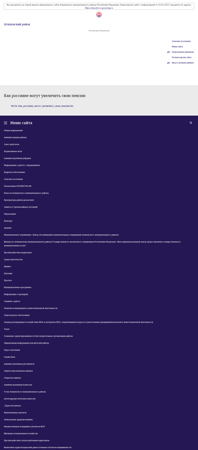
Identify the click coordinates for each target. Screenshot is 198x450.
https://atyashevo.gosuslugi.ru (99, 7)
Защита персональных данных (18, 371)
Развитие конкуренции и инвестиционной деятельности (30, 308)
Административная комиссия (18, 385)
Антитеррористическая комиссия (19, 399)
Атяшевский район (17, 24)
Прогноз (8, 280)
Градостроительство (13, 259)
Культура (8, 221)
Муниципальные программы (17, 287)
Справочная (9, 357)
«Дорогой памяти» (12, 406)
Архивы (8, 228)
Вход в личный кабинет (183, 63)
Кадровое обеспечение (14, 172)
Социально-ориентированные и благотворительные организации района (38, 336)
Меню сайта (177, 47)
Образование (10, 214)
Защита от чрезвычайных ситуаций (21, 207)
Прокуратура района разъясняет (19, 200)
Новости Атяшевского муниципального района (26, 193)
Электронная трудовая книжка (18, 420)
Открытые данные (12, 378)
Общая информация (13, 130)
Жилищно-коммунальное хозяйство (21, 433)
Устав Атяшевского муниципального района (25, 392)
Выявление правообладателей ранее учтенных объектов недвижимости (37, 447)
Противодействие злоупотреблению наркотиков (26, 440)
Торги (7, 329)
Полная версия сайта (181, 57)
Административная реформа (17, 158)
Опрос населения (12, 350)
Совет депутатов (11, 144)
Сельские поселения (181, 41)
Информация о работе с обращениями (22, 165)
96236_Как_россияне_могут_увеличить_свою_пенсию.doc (42, 106)
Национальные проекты (15, 413)
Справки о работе (12, 301)
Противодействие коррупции (18, 252)
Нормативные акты (13, 151)
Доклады (8, 273)
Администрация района (15, 137)
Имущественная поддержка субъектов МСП (24, 426)
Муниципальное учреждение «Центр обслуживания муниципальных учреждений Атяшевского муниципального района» (61, 235)
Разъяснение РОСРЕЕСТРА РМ (17, 186)
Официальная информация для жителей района (26, 343)
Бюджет (7, 266)
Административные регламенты (19, 364)
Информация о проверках (16, 294)
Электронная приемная (183, 52)
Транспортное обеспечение (17, 315)
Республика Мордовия (99, 31)
